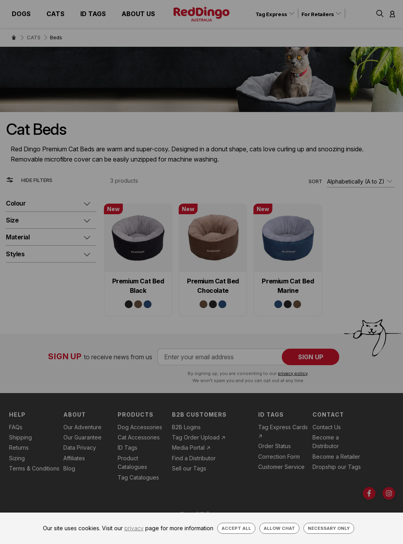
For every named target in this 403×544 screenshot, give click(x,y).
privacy (134, 528)
